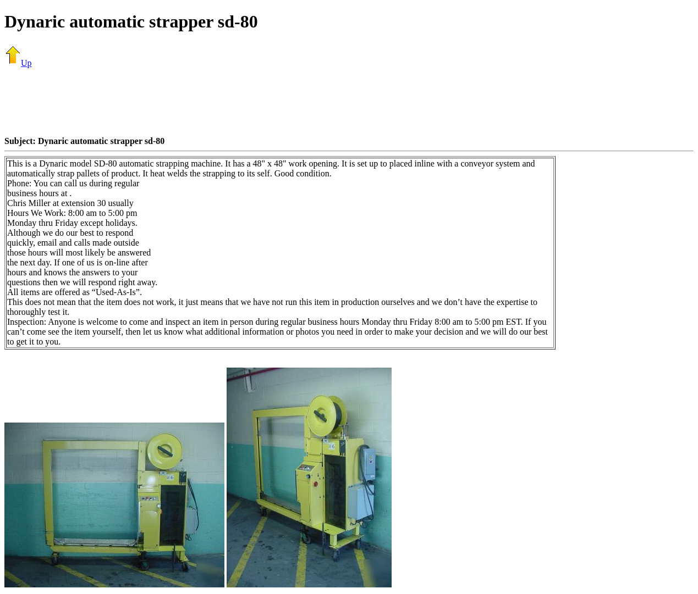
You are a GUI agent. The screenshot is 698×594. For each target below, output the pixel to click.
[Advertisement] (349, 101)
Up (18, 63)
